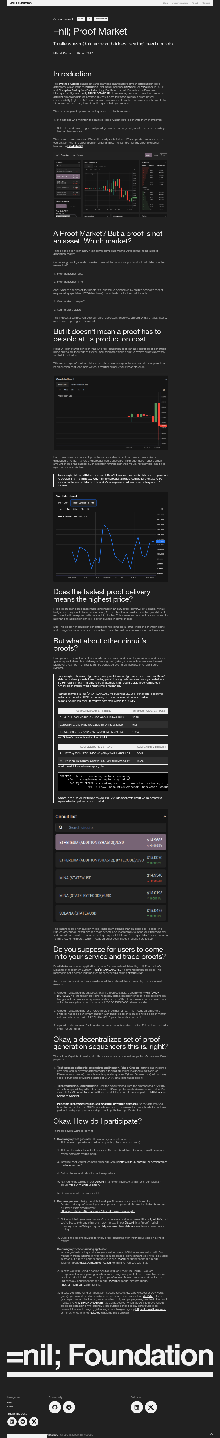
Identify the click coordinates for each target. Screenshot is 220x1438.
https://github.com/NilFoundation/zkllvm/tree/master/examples (98, 1209)
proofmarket (101, 19)
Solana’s (89, 1091)
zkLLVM (107, 796)
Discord (99, 1180)
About (195, 3)
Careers (206, 3)
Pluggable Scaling (69, 90)
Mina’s (75, 1091)
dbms (80, 19)
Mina (144, 86)
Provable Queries (69, 83)
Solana (126, 86)
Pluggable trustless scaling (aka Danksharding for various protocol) (97, 1102)
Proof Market (75, 146)
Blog (165, 3)
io (89, 19)
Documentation (180, 3)
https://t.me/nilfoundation (84, 1183)
